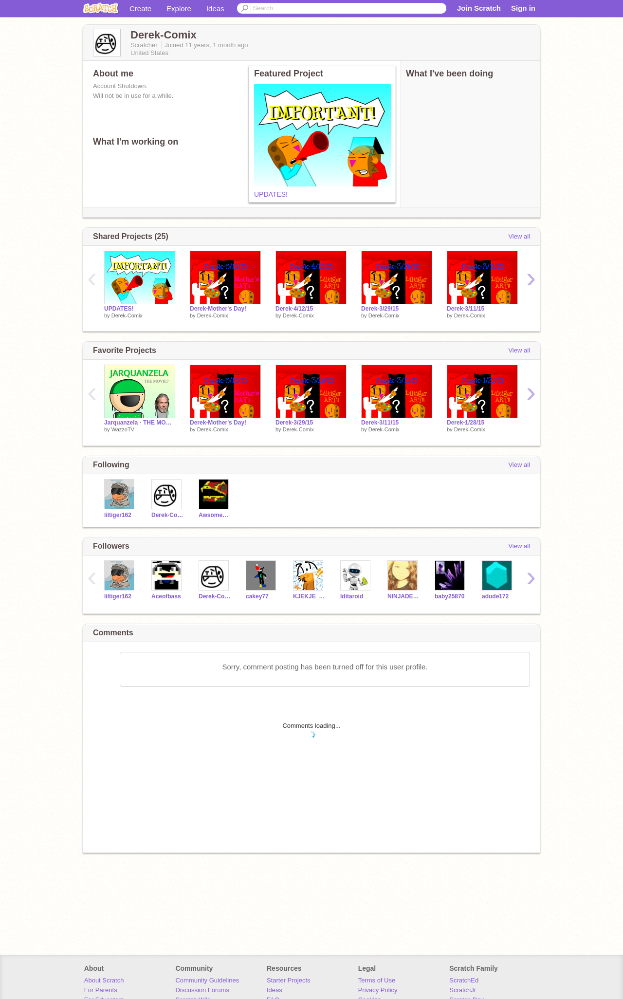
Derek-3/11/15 (465, 308)
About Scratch (104, 980)
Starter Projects (289, 980)
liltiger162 (117, 515)
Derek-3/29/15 (380, 308)
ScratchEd (463, 980)
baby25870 (449, 596)
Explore (178, 8)
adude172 (495, 596)
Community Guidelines (207, 980)
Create (140, 8)
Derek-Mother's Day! (218, 308)
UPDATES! (271, 194)
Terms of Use (377, 980)
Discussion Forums (202, 990)
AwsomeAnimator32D (215, 515)
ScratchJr (462, 990)
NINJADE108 (403, 596)
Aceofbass (166, 596)
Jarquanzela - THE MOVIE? (139, 422)
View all (519, 236)
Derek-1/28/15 (465, 422)
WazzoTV (122, 429)
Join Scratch (479, 8)
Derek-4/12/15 (294, 308)
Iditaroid (351, 596)
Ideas (215, 8)
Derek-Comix (127, 315)
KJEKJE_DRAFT (309, 596)
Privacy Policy (378, 990)
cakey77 (257, 596)
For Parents (100, 990)
